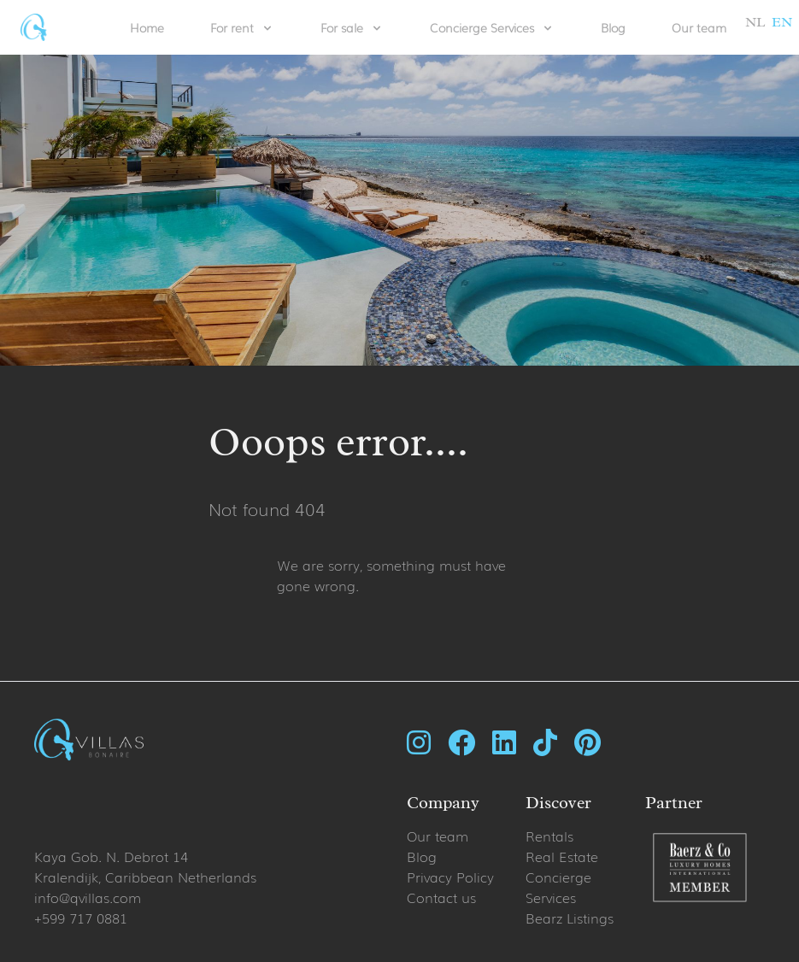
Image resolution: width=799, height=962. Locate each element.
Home (147, 27)
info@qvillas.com (87, 897)
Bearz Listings (570, 917)
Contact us (441, 897)
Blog (613, 27)
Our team (699, 27)
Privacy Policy (450, 876)
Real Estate (562, 856)
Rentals (549, 835)
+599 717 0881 (80, 917)
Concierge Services (558, 886)
